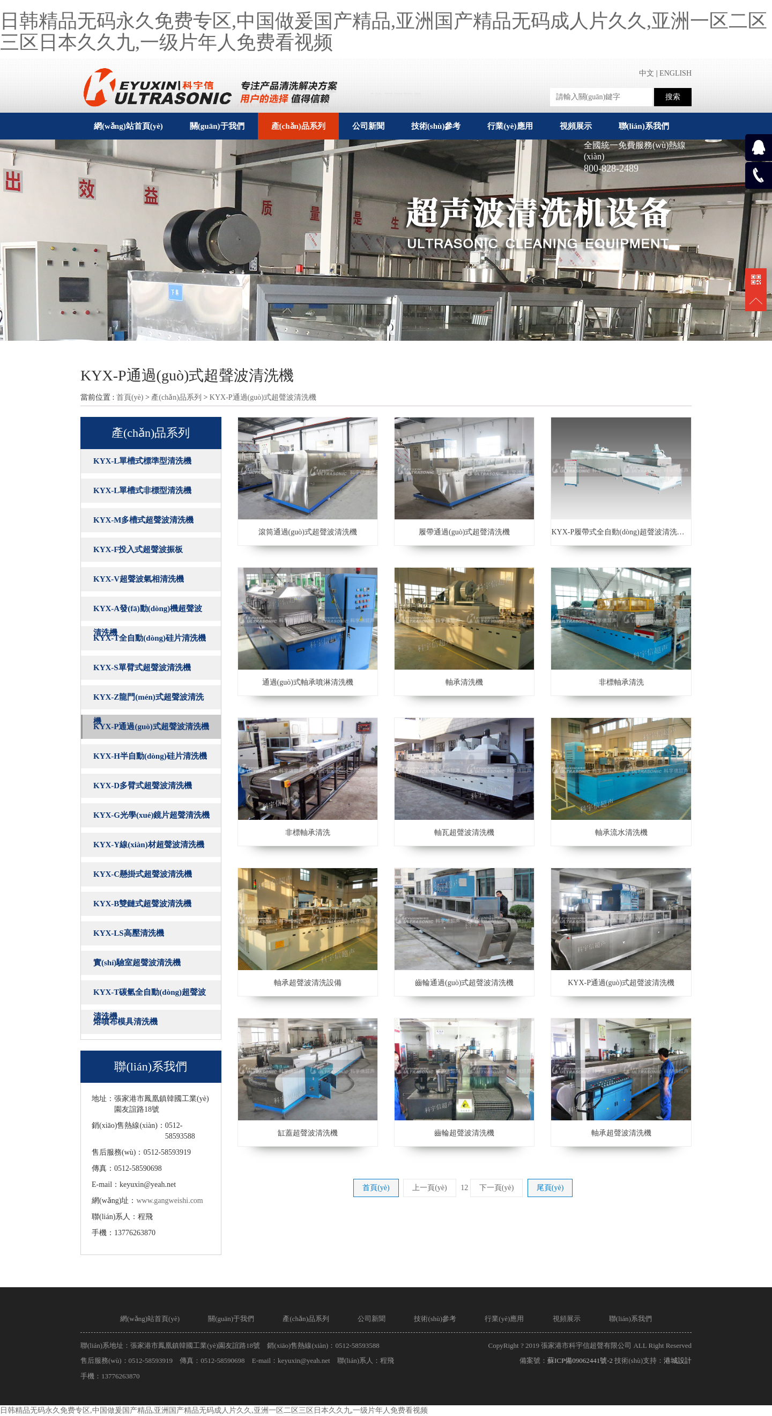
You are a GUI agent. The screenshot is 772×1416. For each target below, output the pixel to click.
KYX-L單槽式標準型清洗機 (142, 461)
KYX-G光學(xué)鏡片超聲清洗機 (151, 815)
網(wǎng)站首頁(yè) (128, 126)
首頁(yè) (130, 397)
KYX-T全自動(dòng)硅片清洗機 (149, 638)
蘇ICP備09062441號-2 (580, 1360)
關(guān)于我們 (231, 1319)
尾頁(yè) (550, 1188)
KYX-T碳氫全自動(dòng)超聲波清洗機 (149, 996)
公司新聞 (371, 1319)
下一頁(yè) (496, 1188)
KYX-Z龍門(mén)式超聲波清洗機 (148, 701)
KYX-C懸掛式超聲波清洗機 (142, 874)
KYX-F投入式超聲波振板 (138, 549)
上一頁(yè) (429, 1188)
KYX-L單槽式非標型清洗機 (142, 490)
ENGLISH (675, 73)
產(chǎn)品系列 (176, 397)
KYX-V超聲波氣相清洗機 (138, 579)
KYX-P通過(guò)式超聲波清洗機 (263, 397)
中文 (646, 73)
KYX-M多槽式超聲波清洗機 (143, 520)
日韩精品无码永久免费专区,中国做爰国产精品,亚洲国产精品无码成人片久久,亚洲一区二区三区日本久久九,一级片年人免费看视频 (383, 31)
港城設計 (678, 1360)
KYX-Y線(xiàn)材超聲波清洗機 (148, 844)
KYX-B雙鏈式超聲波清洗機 (142, 903)
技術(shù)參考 (435, 1319)
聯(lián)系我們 (630, 1319)
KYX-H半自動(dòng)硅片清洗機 (150, 756)
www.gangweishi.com (169, 1201)
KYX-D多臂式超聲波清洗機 (142, 785)
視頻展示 (567, 1319)
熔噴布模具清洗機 (125, 1021)
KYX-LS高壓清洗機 (128, 933)
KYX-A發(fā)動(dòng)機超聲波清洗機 (147, 612)
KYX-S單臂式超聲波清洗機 (142, 667)
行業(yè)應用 (504, 1319)
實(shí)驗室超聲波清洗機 (137, 962)
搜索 (672, 97)
